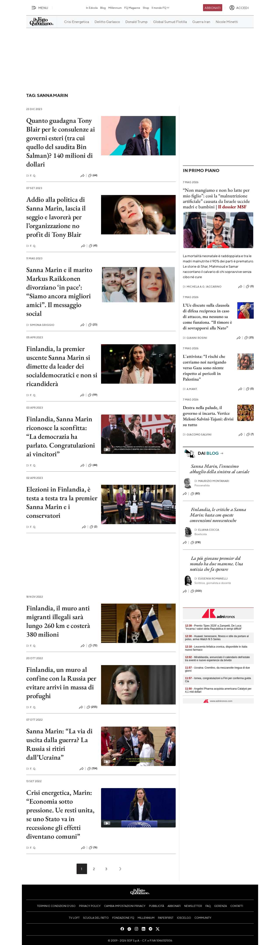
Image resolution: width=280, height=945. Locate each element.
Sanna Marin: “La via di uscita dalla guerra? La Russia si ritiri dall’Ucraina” (59, 744)
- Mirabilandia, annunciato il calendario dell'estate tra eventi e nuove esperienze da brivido (217, 659)
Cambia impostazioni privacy (124, 906)
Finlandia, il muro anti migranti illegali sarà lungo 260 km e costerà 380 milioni (58, 621)
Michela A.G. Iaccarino (202, 286)
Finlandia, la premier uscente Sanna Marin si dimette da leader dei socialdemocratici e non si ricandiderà (61, 366)
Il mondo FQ (161, 7)
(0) (250, 286)
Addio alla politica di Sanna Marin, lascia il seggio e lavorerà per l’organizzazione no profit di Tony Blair (56, 217)
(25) (249, 337)
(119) (93, 395)
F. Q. (31, 175)
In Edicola (92, 7)
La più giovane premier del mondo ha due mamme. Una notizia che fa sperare (216, 564)
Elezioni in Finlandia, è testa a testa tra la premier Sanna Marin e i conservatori (61, 502)
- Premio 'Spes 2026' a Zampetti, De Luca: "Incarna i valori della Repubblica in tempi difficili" (213, 627)
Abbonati (212, 8)
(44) (93, 465)
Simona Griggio (40, 325)
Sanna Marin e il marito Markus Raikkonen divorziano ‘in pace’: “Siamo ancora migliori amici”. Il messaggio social (59, 291)
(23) (93, 325)
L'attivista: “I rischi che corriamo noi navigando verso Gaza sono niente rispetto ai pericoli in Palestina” (204, 367)
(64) (93, 175)
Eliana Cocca (206, 529)
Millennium (115, 7)
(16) (93, 847)
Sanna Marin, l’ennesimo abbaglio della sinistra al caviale (219, 469)
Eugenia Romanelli (211, 578)
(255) (92, 707)
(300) (196, 591)
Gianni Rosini (195, 337)
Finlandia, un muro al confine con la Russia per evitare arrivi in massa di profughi (61, 682)
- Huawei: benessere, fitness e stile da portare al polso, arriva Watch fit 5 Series (217, 638)
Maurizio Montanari (211, 481)
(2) (93, 527)
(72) (93, 645)
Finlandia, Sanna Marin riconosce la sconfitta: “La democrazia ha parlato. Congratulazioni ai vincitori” (60, 436)
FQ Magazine (132, 7)
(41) (93, 246)
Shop (146, 7)
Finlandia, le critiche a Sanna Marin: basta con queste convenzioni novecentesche (218, 515)
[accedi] (239, 8)
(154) (92, 768)
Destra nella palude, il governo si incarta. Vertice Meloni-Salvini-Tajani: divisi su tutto (208, 416)
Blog (103, 7)
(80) (195, 493)
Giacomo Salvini (197, 434)
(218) (196, 542)
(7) (250, 434)
